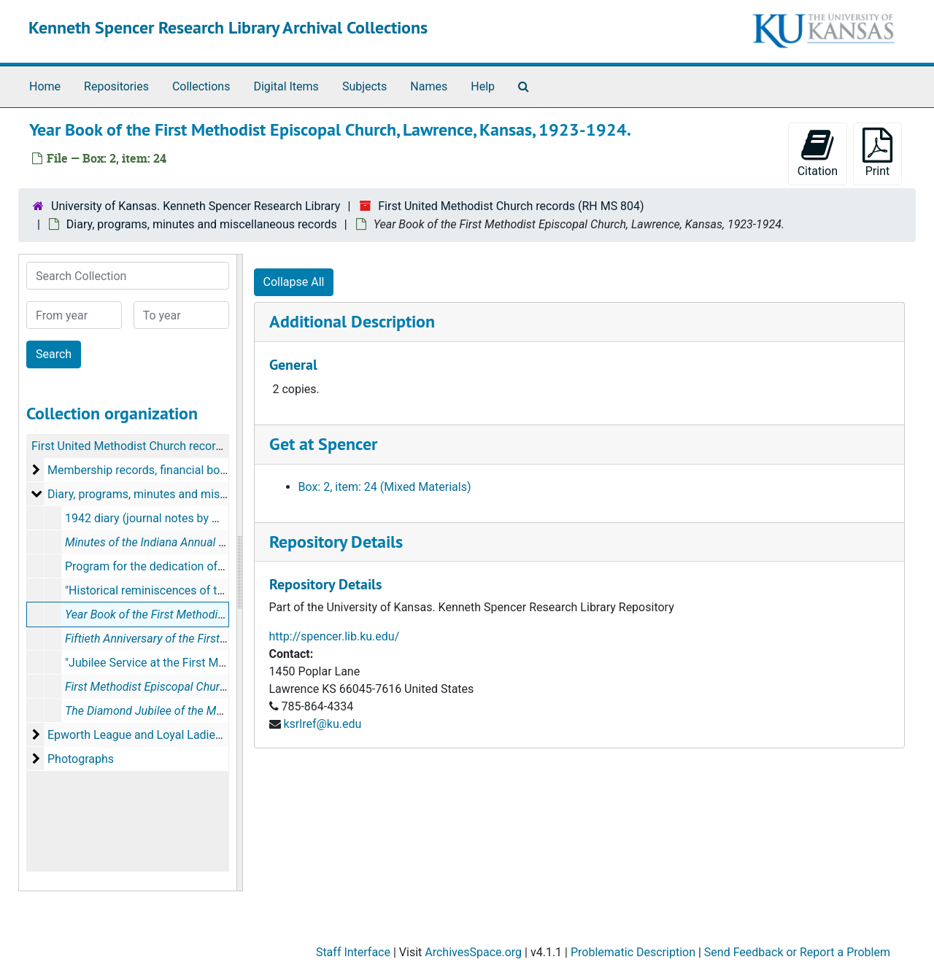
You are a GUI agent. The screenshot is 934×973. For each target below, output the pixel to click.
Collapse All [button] (294, 282)
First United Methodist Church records (129, 446)
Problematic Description (633, 952)
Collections (201, 86)
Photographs (80, 759)
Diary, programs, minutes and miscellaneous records (201, 224)
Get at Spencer (323, 444)
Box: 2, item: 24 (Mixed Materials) (384, 487)
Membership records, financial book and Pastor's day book (198, 470)
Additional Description (352, 321)
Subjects (364, 86)
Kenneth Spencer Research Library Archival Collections (228, 27)
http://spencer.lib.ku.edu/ (334, 636)
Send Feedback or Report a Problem (797, 952)
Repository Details (336, 541)
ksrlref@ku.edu (322, 724)
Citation (818, 153)
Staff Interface (353, 952)
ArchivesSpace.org (473, 952)
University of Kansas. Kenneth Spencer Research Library (195, 206)
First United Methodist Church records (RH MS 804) (511, 206)
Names (428, 86)
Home (45, 86)
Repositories (116, 86)
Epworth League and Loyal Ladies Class (150, 735)
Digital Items (285, 86)
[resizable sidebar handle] (239, 573)
